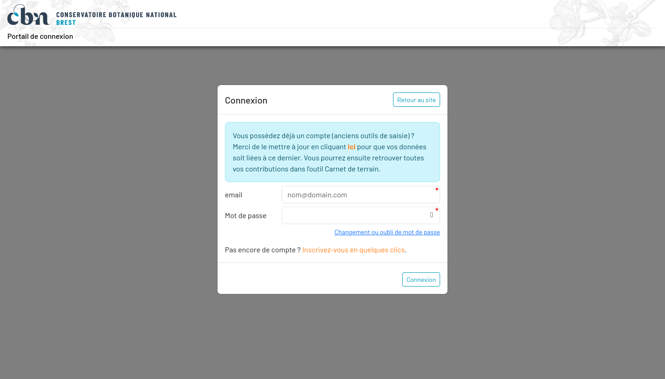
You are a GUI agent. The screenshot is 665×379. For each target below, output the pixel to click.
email (233, 194)
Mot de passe (245, 215)
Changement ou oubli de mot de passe (387, 232)
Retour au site (416, 100)
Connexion (421, 279)
